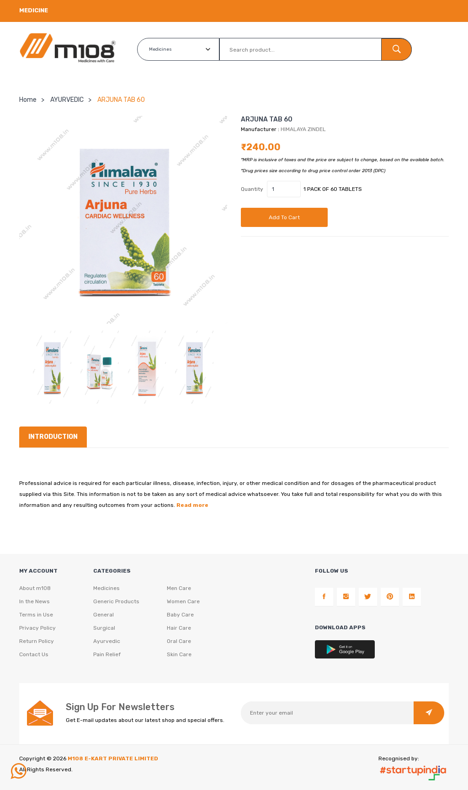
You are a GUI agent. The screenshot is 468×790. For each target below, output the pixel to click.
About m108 (35, 588)
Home (28, 99)
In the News (34, 601)
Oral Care (179, 641)
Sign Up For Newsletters (120, 706)
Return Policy (36, 641)
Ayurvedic (106, 641)
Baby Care (180, 614)
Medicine (33, 10)
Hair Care (179, 628)
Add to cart (284, 217)
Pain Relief (107, 654)
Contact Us (33, 654)
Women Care (183, 601)
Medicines (106, 588)
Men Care (179, 588)
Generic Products (116, 601)
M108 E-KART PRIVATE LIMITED (113, 758)
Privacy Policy (37, 628)
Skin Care (179, 654)
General (103, 614)
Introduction (53, 436)
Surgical (104, 628)
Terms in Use (36, 614)
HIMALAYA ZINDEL (303, 129)
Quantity (252, 188)
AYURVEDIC (67, 99)
